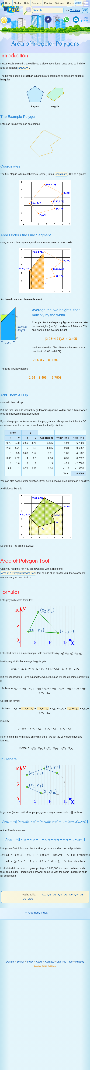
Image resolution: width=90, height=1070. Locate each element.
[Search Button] (27, 10)
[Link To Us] (85, 19)
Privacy (79, 961)
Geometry (36, 3)
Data (26, 3)
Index (30, 961)
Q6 (71, 894)
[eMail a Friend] (75, 19)
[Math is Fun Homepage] (10, 12)
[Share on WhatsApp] (66, 19)
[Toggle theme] (1, 19)
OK (85, 10)
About (39, 961)
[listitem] (8, 3)
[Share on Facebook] (48, 19)
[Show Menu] (86, 6)
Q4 (60, 894)
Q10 (30, 898)
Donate (10, 961)
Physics (48, 3)
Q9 (24, 898)
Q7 (76, 894)
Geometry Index (38, 912)
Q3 (55, 894)
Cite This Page (65, 961)
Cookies (75, 10)
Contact (49, 961)
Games (70, 3)
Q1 (44, 894)
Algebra (17, 3)
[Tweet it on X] (57, 19)
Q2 (49, 894)
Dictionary (59, 3)
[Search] (48, 10)
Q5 (65, 894)
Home (8, 3)
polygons (23, 68)
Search (20, 961)
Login (78, 2)
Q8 (82, 894)
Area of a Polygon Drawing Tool (18, 573)
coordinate (61, 174)
